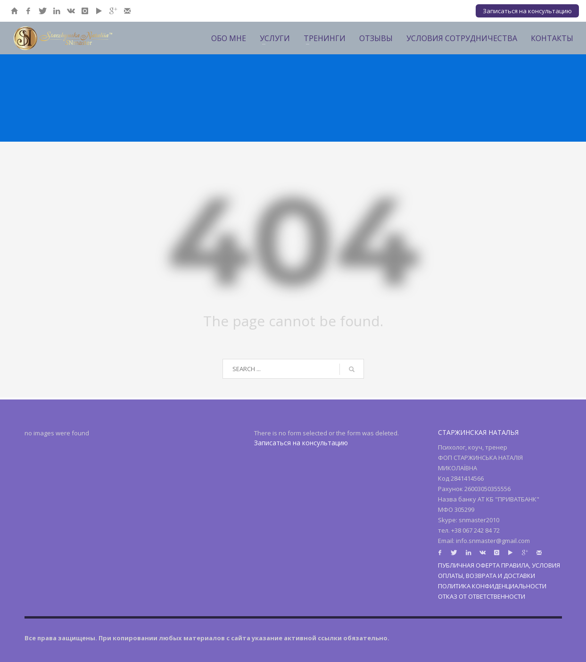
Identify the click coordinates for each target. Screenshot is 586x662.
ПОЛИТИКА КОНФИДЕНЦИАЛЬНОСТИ (492, 586)
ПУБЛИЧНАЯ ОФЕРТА (469, 565)
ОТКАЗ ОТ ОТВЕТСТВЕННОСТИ (481, 596)
